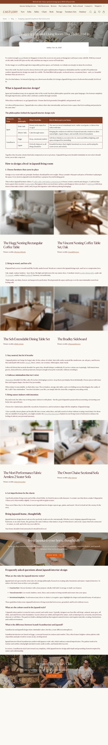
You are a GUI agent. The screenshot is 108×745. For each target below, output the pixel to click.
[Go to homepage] (10, 12)
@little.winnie (19, 344)
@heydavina (72, 478)
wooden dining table (87, 273)
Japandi (21, 58)
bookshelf (28, 275)
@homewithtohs (20, 252)
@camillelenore (73, 252)
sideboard (91, 184)
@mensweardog (19, 482)
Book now (54, 555)
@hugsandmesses (74, 344)
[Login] (95, 12)
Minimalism (9, 380)
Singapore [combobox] (98, 6)
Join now (54, 676)
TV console (9, 275)
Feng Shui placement (51, 414)
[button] (99, 12)
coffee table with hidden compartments (47, 182)
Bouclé (28, 363)
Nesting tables (30, 184)
